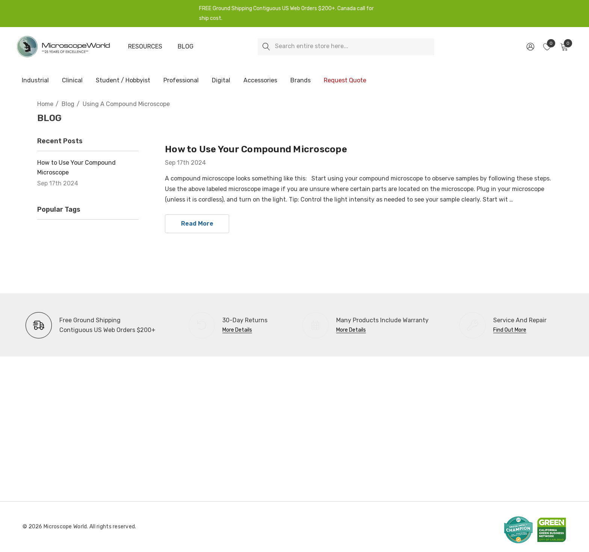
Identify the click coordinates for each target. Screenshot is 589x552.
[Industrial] (35, 81)
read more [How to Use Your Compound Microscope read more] (197, 223)
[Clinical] (72, 81)
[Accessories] (260, 81)
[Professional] (181, 81)
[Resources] (145, 46)
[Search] (266, 46)
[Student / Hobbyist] (123, 81)
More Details (237, 330)
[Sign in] (529, 46)
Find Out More (509, 330)
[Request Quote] (345, 80)
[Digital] (221, 81)
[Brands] (300, 81)
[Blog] (185, 46)
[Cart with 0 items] (563, 46)
